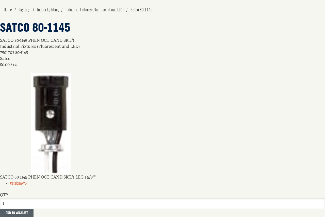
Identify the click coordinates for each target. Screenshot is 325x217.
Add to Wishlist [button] (17, 213)
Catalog (18, 184)
